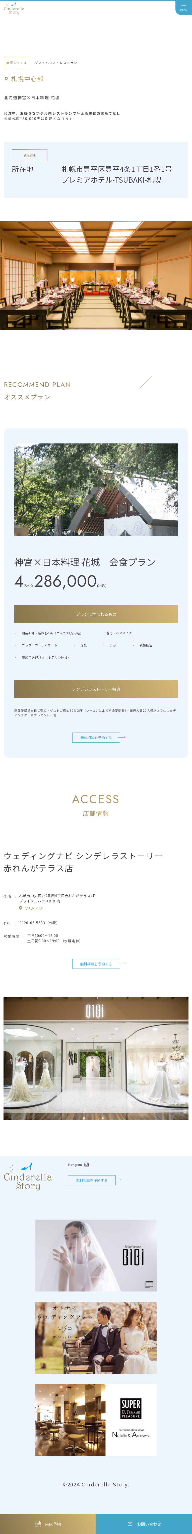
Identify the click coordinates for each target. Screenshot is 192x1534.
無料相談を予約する (96, 737)
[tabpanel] (96, 275)
